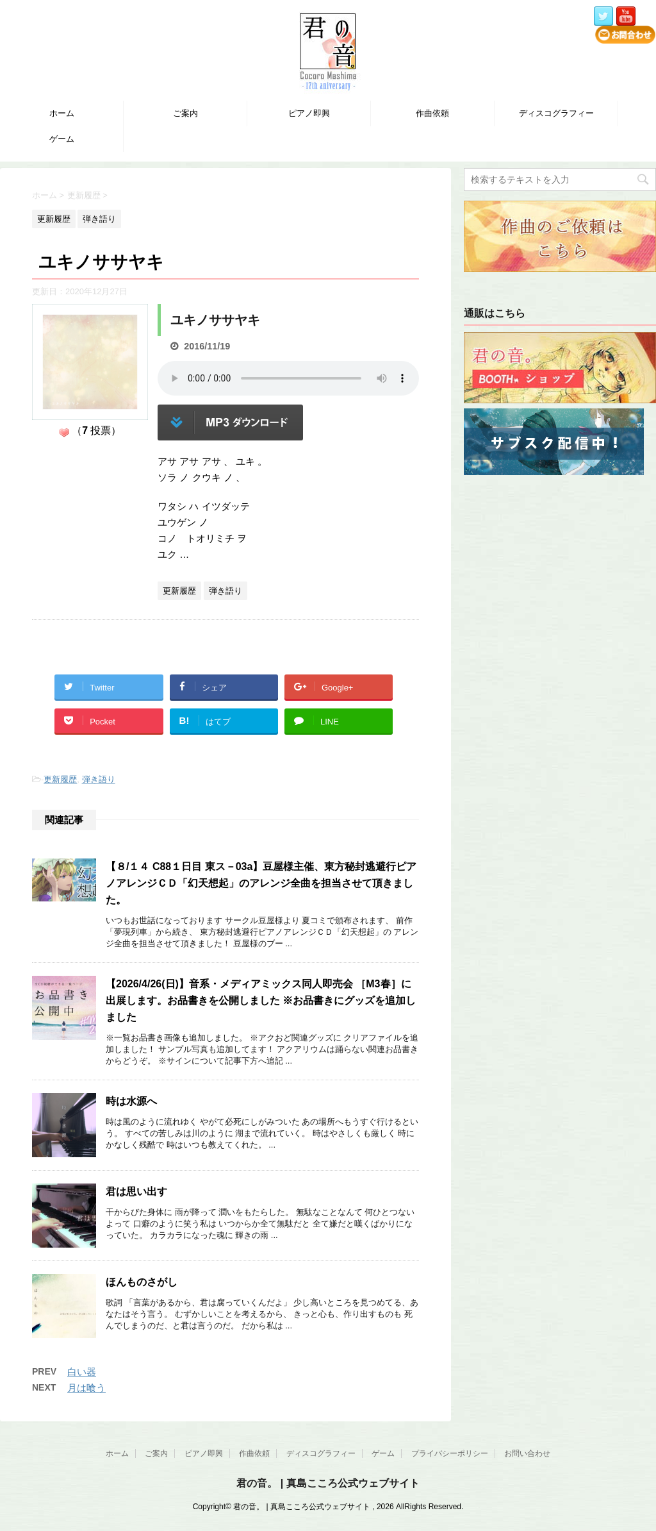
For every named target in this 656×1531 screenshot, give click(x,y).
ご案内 (185, 113)
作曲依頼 (432, 113)
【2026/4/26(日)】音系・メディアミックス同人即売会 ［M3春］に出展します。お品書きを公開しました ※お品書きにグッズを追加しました (261, 1000)
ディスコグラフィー (556, 113)
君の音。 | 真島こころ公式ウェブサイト (327, 1483)
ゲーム (61, 139)
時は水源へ (131, 1101)
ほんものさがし (141, 1281)
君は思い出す (136, 1191)
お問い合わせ (527, 1453)
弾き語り (98, 779)
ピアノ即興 (309, 113)
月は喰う (86, 1387)
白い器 (81, 1371)
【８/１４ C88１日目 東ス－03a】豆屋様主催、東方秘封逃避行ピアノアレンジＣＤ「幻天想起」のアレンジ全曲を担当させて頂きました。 (261, 883)
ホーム (61, 113)
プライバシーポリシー (449, 1453)
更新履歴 (60, 779)
